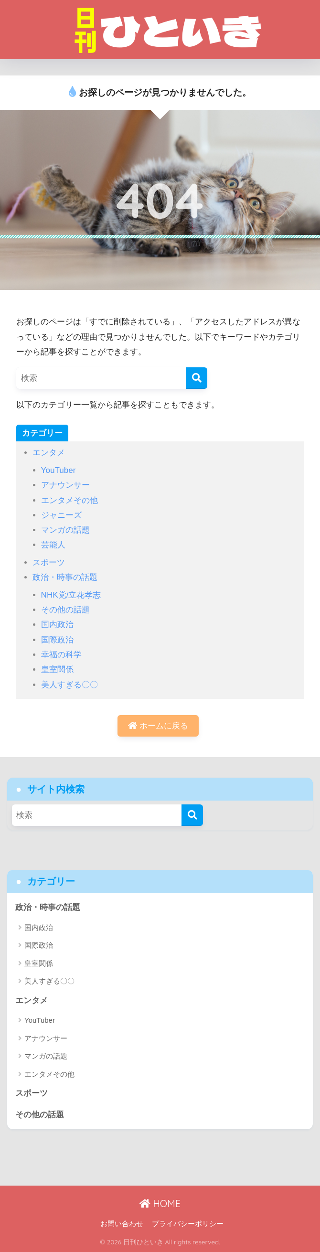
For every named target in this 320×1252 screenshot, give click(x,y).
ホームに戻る (158, 725)
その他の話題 (65, 609)
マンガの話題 (65, 530)
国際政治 (57, 639)
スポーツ (48, 562)
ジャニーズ (61, 515)
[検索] (196, 378)
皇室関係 (57, 669)
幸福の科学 (61, 654)
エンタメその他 (69, 500)
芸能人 (53, 544)
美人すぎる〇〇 (69, 684)
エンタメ (48, 452)
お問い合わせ (121, 1224)
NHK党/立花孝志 (71, 594)
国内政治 (57, 624)
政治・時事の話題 (64, 577)
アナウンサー (65, 485)
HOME (160, 1203)
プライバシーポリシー (188, 1224)
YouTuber (58, 470)
